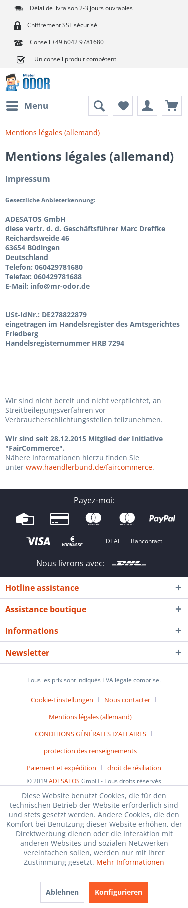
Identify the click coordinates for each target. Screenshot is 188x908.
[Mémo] (123, 106)
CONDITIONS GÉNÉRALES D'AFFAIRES (90, 733)
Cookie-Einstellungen (62, 699)
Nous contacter (127, 699)
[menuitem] (26, 106)
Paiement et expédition (61, 767)
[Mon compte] (147, 106)
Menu (27, 104)
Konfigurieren (118, 892)
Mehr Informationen (130, 862)
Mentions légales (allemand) (90, 716)
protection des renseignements (90, 750)
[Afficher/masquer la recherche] (98, 106)
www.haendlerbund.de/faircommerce (89, 467)
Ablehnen (62, 892)
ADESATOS (64, 780)
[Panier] (172, 106)
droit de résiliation (134, 767)
